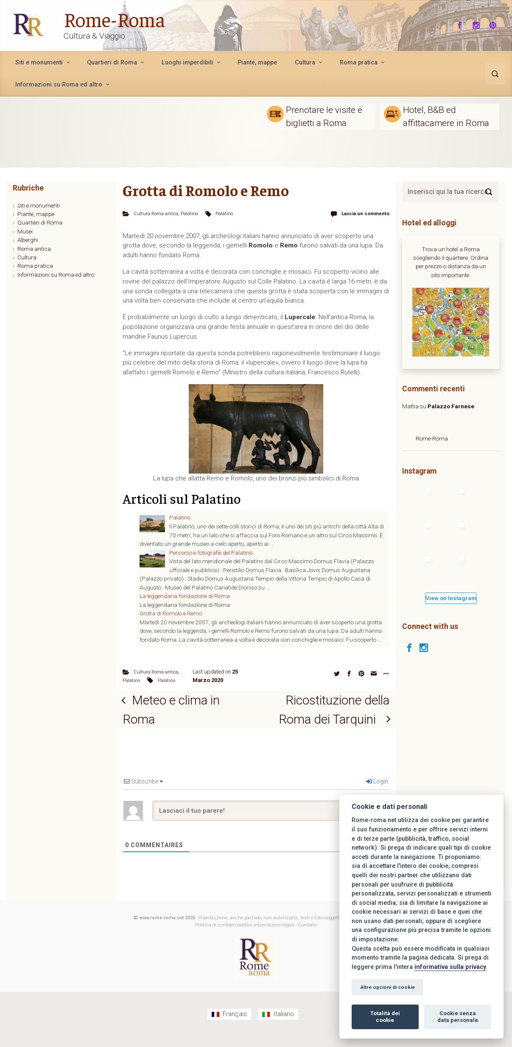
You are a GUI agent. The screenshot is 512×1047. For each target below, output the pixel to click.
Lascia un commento (362, 213)
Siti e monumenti (38, 205)
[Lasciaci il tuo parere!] (270, 821)
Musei (25, 231)
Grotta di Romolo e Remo (171, 613)
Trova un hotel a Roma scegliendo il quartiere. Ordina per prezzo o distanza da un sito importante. (450, 262)
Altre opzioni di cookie (387, 987)
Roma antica (34, 248)
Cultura (26, 257)
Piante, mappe (35, 214)
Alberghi (27, 239)
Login (377, 792)
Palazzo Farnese (451, 406)
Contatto (307, 936)
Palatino (191, 213)
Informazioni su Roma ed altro (55, 274)
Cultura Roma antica (157, 213)
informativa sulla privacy (450, 967)
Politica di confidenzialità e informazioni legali (244, 936)
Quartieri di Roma (39, 222)
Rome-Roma (115, 18)
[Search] (488, 191)
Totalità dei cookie (385, 1016)
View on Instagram (450, 598)
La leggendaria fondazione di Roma (185, 595)
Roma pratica (35, 265)
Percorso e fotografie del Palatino (210, 552)
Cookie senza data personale (457, 1016)
